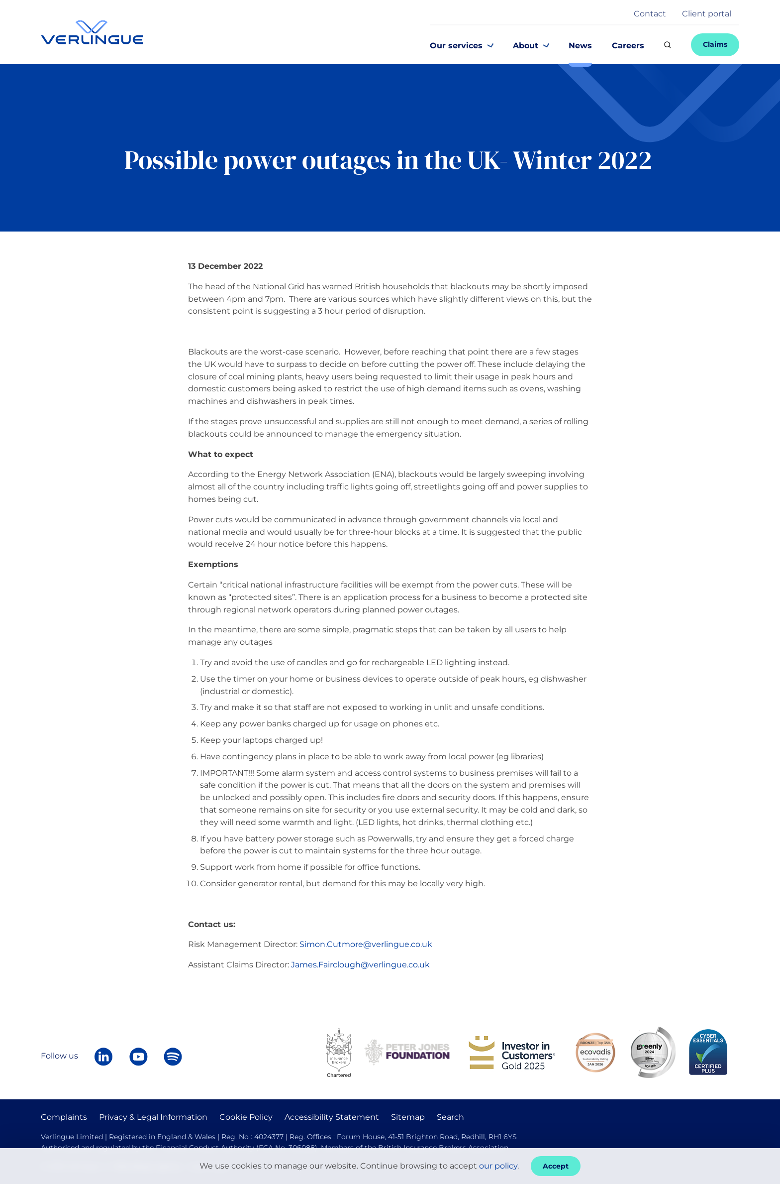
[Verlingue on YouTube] (138, 1056)
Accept (556, 1166)
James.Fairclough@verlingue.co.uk (360, 964)
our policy (498, 1166)
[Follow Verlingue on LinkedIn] (103, 1056)
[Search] (667, 44)
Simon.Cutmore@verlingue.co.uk (365, 944)
